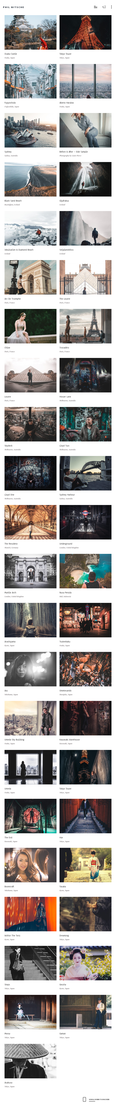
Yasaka (63, 886)
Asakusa (8, 1082)
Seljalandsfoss (67, 249)
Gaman (63, 1033)
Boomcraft (9, 886)
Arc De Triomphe (13, 298)
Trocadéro (64, 347)
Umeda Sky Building (14, 739)
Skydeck (8, 445)
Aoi (6, 690)
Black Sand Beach (13, 200)
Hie (61, 837)
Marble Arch (10, 592)
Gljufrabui (64, 200)
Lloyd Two (64, 445)
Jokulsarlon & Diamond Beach (19, 249)
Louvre (8, 396)
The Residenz (11, 543)
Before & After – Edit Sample (74, 151)
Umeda (8, 788)
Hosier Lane (65, 396)
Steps (7, 984)
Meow (7, 1033)
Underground (66, 543)
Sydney (8, 151)
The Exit (8, 837)
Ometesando (65, 690)
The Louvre (65, 298)
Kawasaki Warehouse (70, 739)
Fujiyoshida (10, 102)
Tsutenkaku (65, 641)
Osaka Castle (11, 53)
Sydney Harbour (67, 494)
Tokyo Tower (65, 53)
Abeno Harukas (67, 102)
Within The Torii (12, 935)
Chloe (7, 347)
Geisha (63, 984)
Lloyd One (9, 494)
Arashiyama (10, 641)
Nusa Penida (65, 592)
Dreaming (64, 935)
